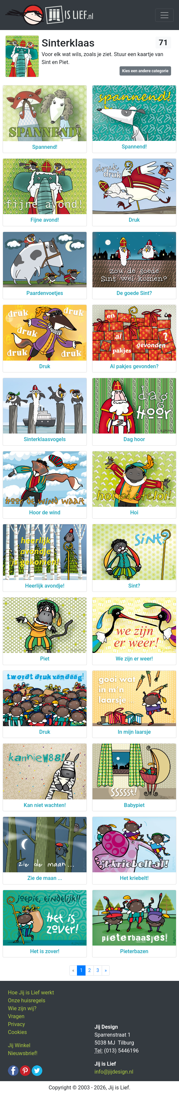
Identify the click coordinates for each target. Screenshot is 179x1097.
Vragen (16, 1016)
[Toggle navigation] (164, 15)
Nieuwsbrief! (22, 1053)
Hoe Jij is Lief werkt (31, 992)
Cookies (17, 1032)
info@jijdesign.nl (113, 1072)
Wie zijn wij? (22, 1008)
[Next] (106, 970)
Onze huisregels (26, 1000)
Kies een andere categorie (145, 71)
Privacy (16, 1024)
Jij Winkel (19, 1045)
